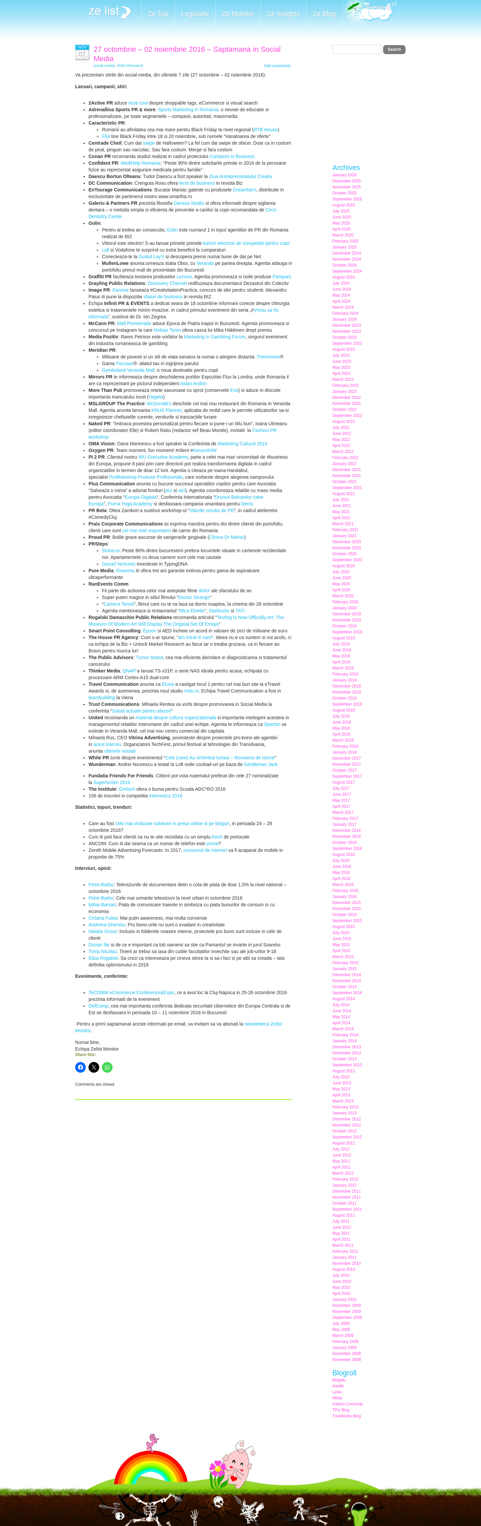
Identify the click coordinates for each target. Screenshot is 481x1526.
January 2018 (344, 752)
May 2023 (341, 367)
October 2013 (344, 1059)
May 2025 (341, 223)
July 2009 (340, 1323)
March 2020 (342, 596)
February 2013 (345, 1107)
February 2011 (345, 1251)
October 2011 (344, 1203)
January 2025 (344, 247)
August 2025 (343, 205)
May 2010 (341, 1287)
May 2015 (341, 944)
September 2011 (347, 1209)
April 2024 (341, 301)
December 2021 (346, 469)
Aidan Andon (193, 383)
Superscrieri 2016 (112, 782)
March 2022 (342, 451)
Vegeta (156, 397)
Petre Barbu (101, 884)
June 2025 (341, 217)
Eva (234, 390)
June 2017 (341, 794)
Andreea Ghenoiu (107, 924)
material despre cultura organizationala (176, 717)
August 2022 (343, 421)
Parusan (124, 363)
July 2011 (340, 1221)
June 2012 (341, 1155)
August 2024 (343, 277)
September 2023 (347, 343)
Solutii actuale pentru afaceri (141, 711)
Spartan (272, 724)
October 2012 (344, 1131)
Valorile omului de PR (211, 510)
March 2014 (342, 1029)
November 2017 (346, 764)
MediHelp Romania (140, 163)
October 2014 (344, 986)
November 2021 (346, 475)
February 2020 (345, 602)
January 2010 (344, 1299)
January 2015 (344, 968)
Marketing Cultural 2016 (243, 443)
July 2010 (340, 1275)
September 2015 (347, 920)
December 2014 (346, 974)
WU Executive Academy (163, 457)
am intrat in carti (195, 637)
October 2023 (344, 337)
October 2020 (344, 554)
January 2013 (344, 1113)
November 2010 (346, 1263)
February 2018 (345, 746)
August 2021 (343, 493)
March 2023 (342, 379)
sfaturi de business (163, 296)
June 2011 (341, 1227)
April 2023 (341, 373)
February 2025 (345, 241)
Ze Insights (283, 13)
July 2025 (340, 211)
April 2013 (341, 1095)
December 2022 (346, 397)
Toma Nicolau (103, 951)
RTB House (266, 129)
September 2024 (347, 271)
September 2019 (347, 632)
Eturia (168, 684)
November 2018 (346, 692)
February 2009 (345, 1341)
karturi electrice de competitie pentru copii (246, 243)
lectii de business (197, 183)
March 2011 (342, 1245)
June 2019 (341, 650)
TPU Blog (340, 1410)
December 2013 (346, 1047)
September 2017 (347, 776)
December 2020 (346, 542)
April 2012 (341, 1167)
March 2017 (342, 812)
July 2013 (340, 1077)
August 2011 (343, 1215)
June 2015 (341, 938)
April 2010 (341, 1293)
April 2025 (341, 229)
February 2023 (345, 385)
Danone (121, 290)
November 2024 (346, 259)
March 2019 (342, 668)
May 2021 (341, 511)
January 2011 (344, 1257)
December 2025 (346, 181)
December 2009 (346, 1305)
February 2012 (345, 1179)
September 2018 (347, 704)
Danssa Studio (189, 203)
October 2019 (344, 626)
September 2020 (347, 560)
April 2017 (341, 806)
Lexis (337, 1392)
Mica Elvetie (191, 610)
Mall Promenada (134, 323)
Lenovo (184, 276)
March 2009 (342, 1335)
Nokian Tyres (167, 330)
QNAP (129, 670)
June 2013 (341, 1083)
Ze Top (158, 13)
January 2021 (344, 535)
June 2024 (341, 289)
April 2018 (341, 734)
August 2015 (343, 926)
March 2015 (342, 956)
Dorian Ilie (99, 944)
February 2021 (345, 529)
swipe (149, 143)
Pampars (282, 276)
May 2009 (341, 1329)
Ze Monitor (238, 13)
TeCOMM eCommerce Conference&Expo (131, 992)
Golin (172, 230)
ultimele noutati (120, 751)
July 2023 (340, 355)
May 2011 (341, 1233)
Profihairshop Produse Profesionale (145, 477)
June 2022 (341, 433)
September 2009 (347, 1317)
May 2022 (341, 439)
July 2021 (340, 499)
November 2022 (346, 403)
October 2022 (344, 409)
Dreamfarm (244, 189)
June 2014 (341, 1011)
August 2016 (343, 854)
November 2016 (346, 836)
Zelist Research (130, 65)
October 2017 (344, 770)
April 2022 (341, 445)
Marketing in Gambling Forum (215, 336)
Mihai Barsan (102, 904)
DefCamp (98, 1006)
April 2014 (341, 1023)
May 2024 (341, 295)
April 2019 (341, 662)
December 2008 (346, 1353)
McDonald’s (159, 403)
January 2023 (344, 391)
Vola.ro (191, 691)
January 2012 (344, 1185)
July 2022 (340, 427)
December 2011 (346, 1191)
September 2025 (347, 199)
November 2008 (346, 1359)
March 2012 (342, 1173)
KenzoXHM (205, 450)
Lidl (105, 250)
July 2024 (340, 283)
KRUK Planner (166, 410)
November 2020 (346, 548)
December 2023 (346, 325)
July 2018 (340, 716)
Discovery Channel (167, 283)
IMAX (204, 590)
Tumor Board (149, 657)
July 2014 (340, 1005)
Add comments (277, 65)
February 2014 (345, 1035)
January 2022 (344, 463)
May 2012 (341, 1161)
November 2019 (346, 620)
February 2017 (345, 818)
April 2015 (341, 950)
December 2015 (346, 902)
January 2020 (344, 608)
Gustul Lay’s (151, 256)
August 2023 (343, 349)
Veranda (205, 263)
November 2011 (346, 1197)
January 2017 (344, 824)
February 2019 (345, 674)
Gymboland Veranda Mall (128, 370)
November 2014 (346, 980)
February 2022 (345, 457)
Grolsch (127, 789)
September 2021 (347, 487)
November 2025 (346, 187)
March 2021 (342, 523)
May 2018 (341, 728)
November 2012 (346, 1125)
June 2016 (341, 866)
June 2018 (341, 722)
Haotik (338, 1386)
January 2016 (344, 896)
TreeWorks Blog (346, 1416)
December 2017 (346, 758)
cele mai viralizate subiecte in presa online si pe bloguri (172, 823)
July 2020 (340, 572)
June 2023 (341, 361)
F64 (106, 136)
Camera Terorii (119, 604)
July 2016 (340, 860)
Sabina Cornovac (347, 1404)
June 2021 (341, 505)
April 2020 (341, 590)
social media (104, 65)
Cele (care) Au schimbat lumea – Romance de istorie (220, 757)
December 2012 (346, 1119)
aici (168, 490)
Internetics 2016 (165, 795)
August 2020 (343, 566)
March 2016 (342, 884)
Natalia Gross (103, 931)
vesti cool (138, 103)
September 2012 (347, 1137)
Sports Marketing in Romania (188, 109)
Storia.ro (111, 550)
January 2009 (344, 1347)
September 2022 (347, 415)
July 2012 (340, 1149)
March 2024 (342, 307)
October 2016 (344, 842)
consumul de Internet (205, 850)
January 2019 (344, 680)
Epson (149, 630)
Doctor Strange (194, 597)
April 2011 (341, 1239)
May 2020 (341, 584)
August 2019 (343, 638)
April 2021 (341, 517)
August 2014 (343, 999)
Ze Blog (324, 13)
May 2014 (341, 1017)
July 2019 (340, 644)
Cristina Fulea (103, 918)
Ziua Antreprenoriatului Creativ (240, 176)
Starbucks (219, 610)
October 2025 (344, 193)
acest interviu (107, 744)
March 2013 (342, 1101)
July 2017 (340, 788)
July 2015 (340, 932)
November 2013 (346, 1053)
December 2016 (346, 830)
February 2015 (345, 962)
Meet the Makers (370, 13)
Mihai (337, 1398)
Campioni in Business (232, 156)
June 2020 (341, 578)
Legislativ (195, 13)
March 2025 (342, 235)
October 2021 (344, 481)
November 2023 (346, 331)
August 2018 (343, 710)
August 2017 (343, 782)
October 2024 (344, 265)
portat (212, 843)
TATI (240, 610)
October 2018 (344, 698)
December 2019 (346, 614)
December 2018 (346, 686)
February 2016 (345, 890)
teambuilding (102, 697)
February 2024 (345, 313)
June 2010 (341, 1281)
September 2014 (347, 992)
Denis (247, 503)
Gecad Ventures (118, 564)
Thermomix (268, 356)
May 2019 (341, 656)
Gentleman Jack (261, 764)
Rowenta (125, 570)
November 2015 (346, 908)
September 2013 (347, 1065)
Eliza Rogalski (103, 958)
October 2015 (344, 914)
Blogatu (339, 1380)
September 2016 (347, 848)
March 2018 (342, 740)
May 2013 (341, 1089)
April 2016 (341, 878)
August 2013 (343, 1071)
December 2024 (346, 253)
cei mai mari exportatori (146, 530)
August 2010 (343, 1269)
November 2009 (346, 1311)
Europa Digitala (141, 497)
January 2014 (344, 1041)
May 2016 (341, 872)
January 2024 (344, 319)
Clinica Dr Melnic (226, 537)
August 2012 (343, 1143)
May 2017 (341, 800)
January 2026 (344, 175)
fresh (217, 837)
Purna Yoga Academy (130, 503)
